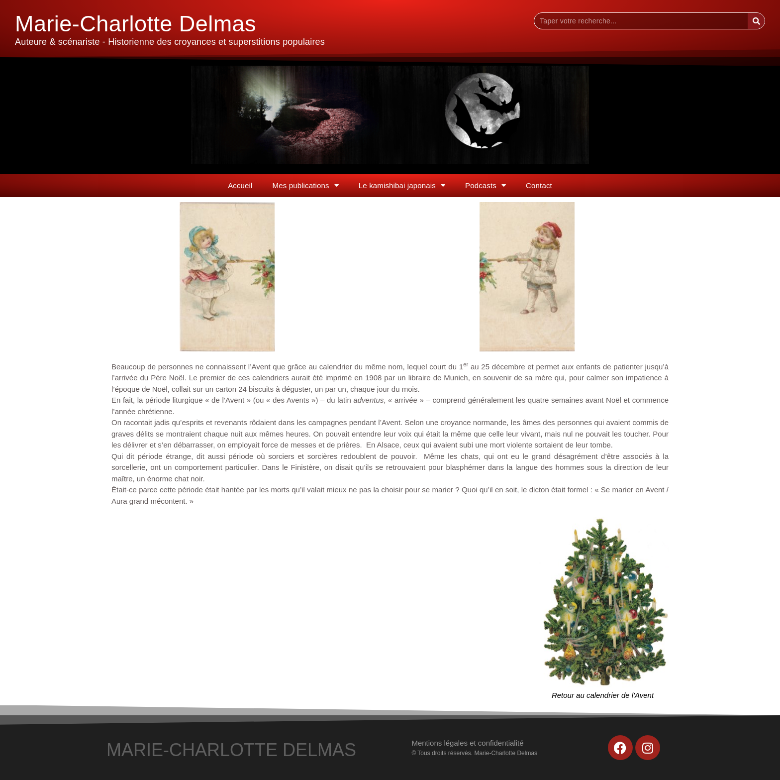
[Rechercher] (756, 21)
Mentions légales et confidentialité (467, 743)
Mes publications (306, 185)
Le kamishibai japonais (402, 185)
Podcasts (485, 185)
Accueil (240, 185)
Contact (539, 185)
